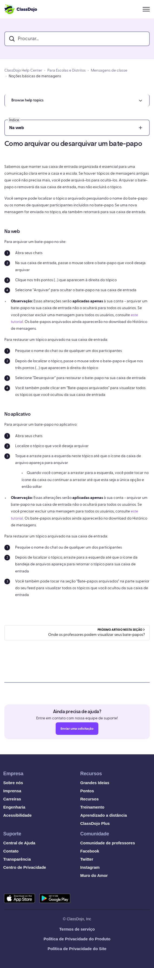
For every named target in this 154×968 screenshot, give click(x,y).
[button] (77, 100)
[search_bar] (77, 38)
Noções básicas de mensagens (35, 76)
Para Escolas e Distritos (66, 70)
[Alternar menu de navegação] (146, 9)
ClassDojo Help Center (23, 70)
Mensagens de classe (109, 70)
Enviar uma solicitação (77, 730)
